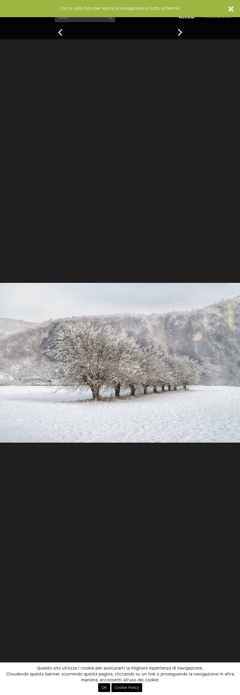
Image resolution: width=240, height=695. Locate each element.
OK (104, 687)
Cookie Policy (127, 687)
